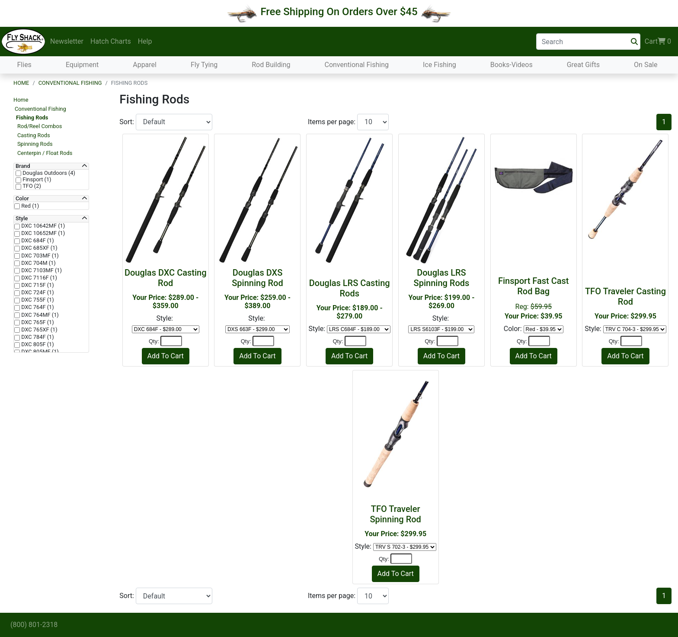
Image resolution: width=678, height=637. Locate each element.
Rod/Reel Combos (39, 126)
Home (21, 83)
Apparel (145, 65)
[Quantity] (171, 341)
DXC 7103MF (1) (41, 270)
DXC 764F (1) (37, 307)
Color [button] (22, 199)
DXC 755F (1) (37, 300)
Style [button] (22, 219)
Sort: (127, 122)
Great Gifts (583, 65)
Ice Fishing (439, 65)
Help (145, 41)
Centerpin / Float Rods (44, 153)
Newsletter (66, 41)
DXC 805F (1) (37, 344)
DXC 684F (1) (37, 241)
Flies (24, 65)
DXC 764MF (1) (39, 315)
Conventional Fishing (356, 65)
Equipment (82, 65)
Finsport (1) (36, 180)
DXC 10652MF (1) (42, 233)
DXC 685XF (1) (39, 248)
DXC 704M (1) (38, 263)
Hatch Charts (110, 41)
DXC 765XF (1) (39, 330)
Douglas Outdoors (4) (48, 173)
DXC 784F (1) (37, 337)
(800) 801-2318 (34, 625)
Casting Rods (33, 135)
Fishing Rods (32, 117)
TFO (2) (31, 186)
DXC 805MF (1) (39, 352)
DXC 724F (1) (37, 293)
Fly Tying (204, 65)
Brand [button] (23, 166)
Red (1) (29, 206)
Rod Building (271, 65)
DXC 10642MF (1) (42, 226)
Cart (658, 41)
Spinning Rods (35, 144)
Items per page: (332, 122)
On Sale (645, 65)
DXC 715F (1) (37, 285)
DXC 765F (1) (37, 322)
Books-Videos (511, 65)
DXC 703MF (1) (39, 256)
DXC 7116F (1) (38, 278)
